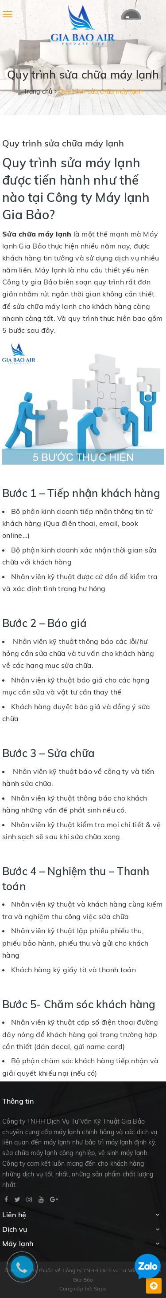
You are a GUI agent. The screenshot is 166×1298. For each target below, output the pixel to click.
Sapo (100, 1288)
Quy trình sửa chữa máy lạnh (63, 143)
